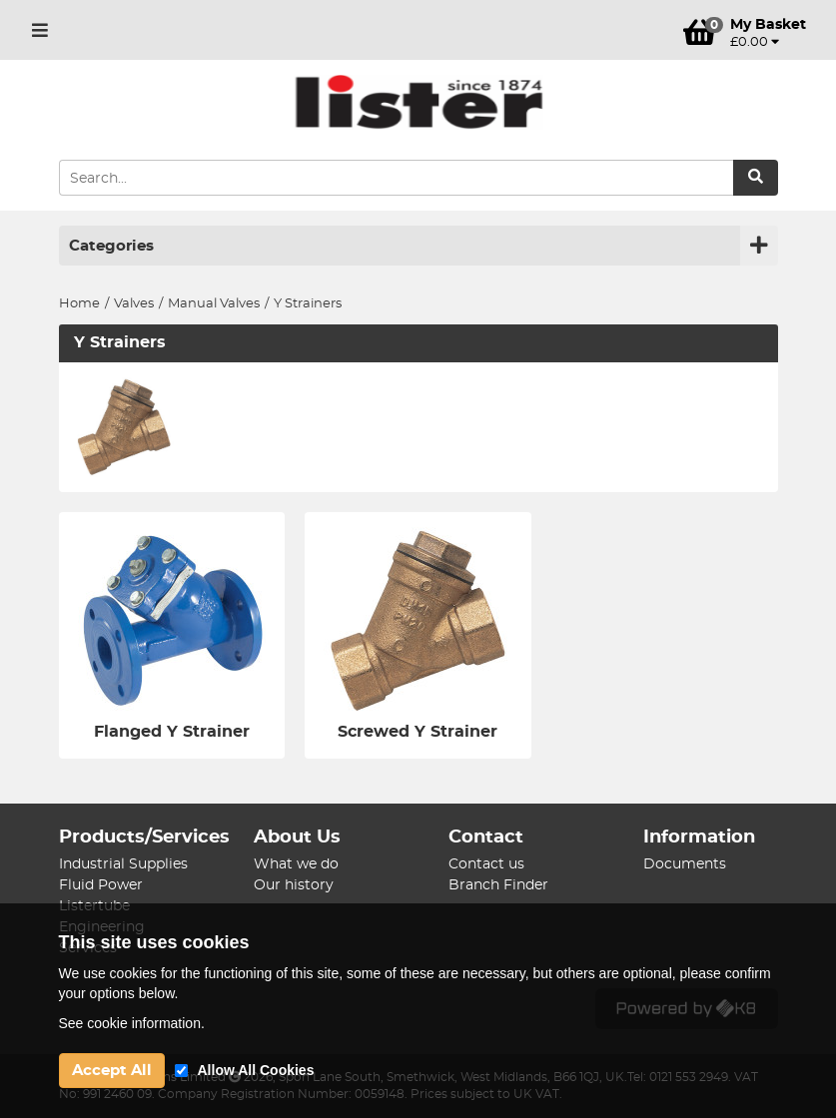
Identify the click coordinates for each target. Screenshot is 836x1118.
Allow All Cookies (256, 1070)
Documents (684, 864)
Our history (294, 885)
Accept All (112, 1070)
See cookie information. (132, 1023)
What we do (296, 864)
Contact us (486, 864)
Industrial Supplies (123, 864)
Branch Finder (498, 885)
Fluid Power (101, 885)
